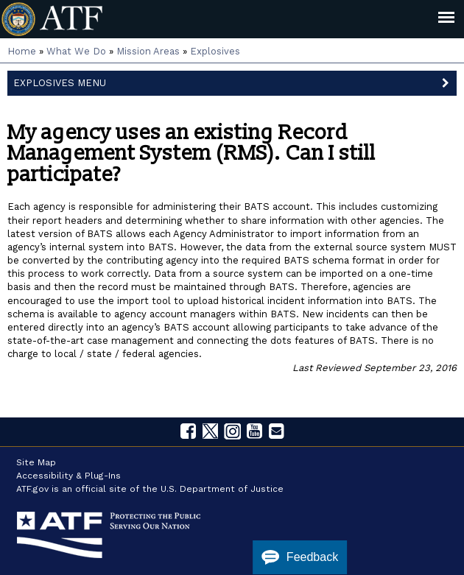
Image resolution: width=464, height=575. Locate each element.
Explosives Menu (235, 82)
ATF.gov (32, 489)
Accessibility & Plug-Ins (68, 475)
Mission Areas (148, 51)
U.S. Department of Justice (222, 489)
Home (21, 51)
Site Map (36, 462)
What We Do (76, 51)
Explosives (215, 51)
